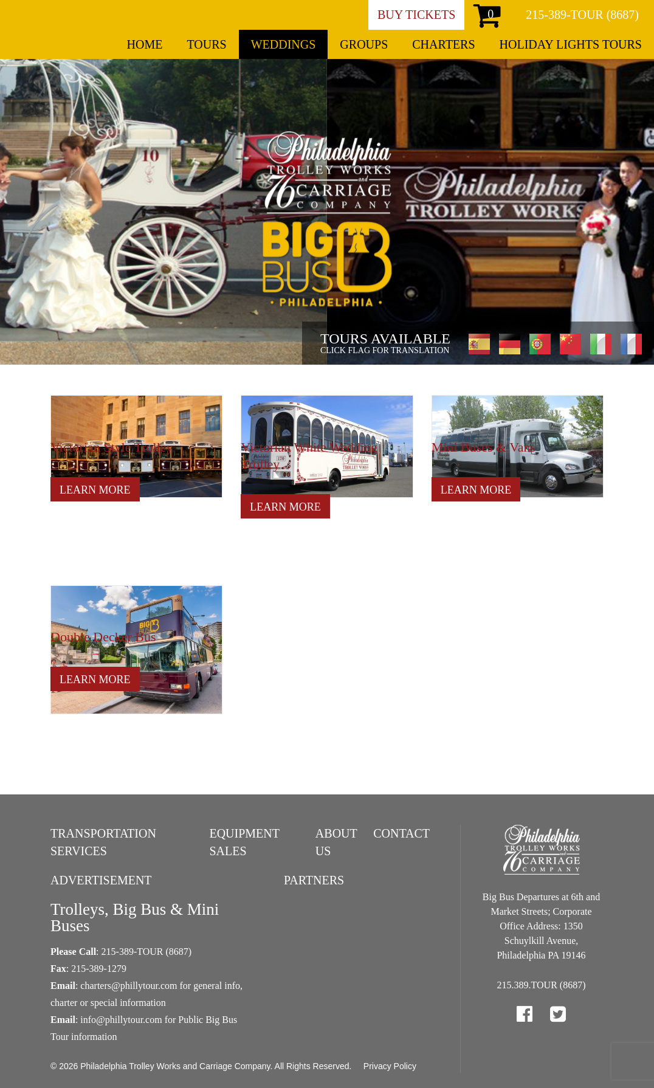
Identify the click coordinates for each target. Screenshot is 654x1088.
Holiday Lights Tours (571, 44)
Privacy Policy (389, 1066)
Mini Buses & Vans (483, 447)
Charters (443, 44)
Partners (314, 880)
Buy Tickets (416, 14)
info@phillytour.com (121, 1019)
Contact (401, 833)
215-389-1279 (98, 968)
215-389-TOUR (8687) (582, 14)
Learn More (95, 490)
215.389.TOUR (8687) (541, 985)
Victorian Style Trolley (111, 447)
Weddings (283, 44)
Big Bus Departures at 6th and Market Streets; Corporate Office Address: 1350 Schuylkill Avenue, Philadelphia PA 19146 (541, 926)
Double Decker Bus (103, 636)
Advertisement (101, 880)
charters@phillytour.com (128, 985)
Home (145, 44)
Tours (206, 44)
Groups (364, 44)
